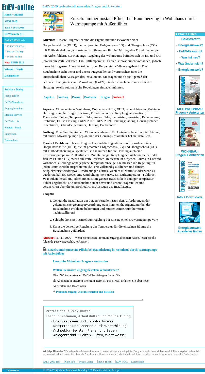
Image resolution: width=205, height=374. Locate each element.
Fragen (105, 97)
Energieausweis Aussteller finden (189, 229)
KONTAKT (122, 361)
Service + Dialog (14, 89)
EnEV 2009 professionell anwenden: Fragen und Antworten (81, 6)
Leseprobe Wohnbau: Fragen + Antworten (80, 261)
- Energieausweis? (189, 69)
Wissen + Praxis (14, 69)
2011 (22, 34)
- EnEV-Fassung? (189, 51)
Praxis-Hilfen (14, 56)
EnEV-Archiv (12, 121)
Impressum (10, 133)
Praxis (76, 97)
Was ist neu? (190, 57)
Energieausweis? (190, 45)
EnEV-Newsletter (14, 102)
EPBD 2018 (17, 62)
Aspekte (48, 97)
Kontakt (9, 127)
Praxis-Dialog (15, 51)
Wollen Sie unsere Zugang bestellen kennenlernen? (86, 270)
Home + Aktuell (14, 14)
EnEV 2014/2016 (14, 27)
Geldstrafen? (190, 39)
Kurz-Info (70, 361)
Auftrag (63, 97)
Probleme (90, 97)
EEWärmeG (12, 34)
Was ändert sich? (190, 63)
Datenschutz (137, 361)
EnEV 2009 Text (51, 361)
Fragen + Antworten (190, 155)
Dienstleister (12, 75)
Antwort (49, 238)
